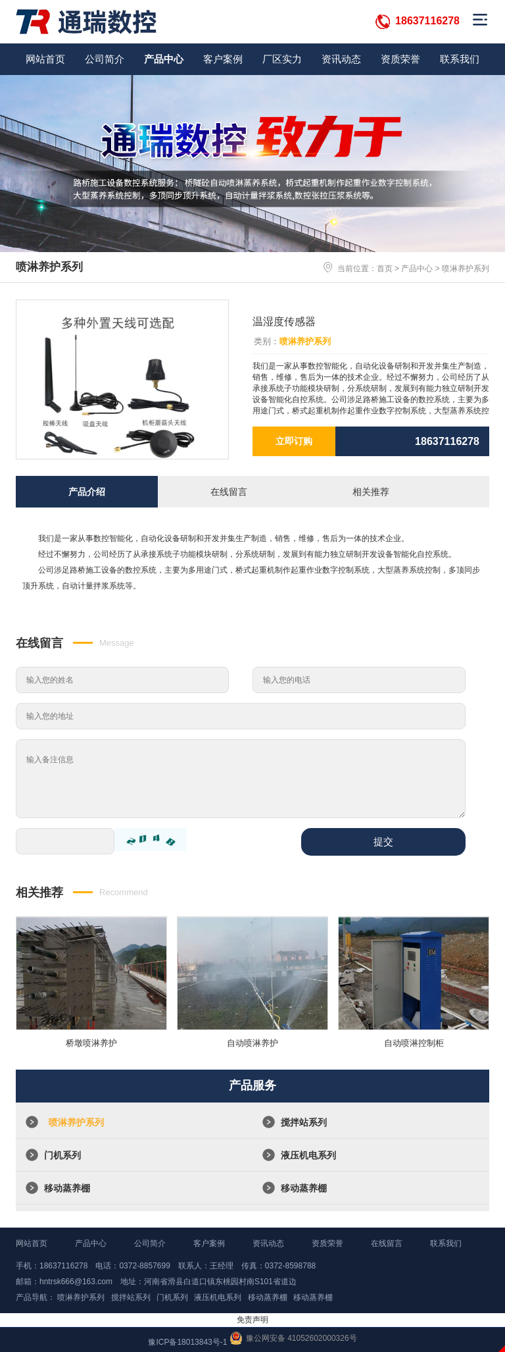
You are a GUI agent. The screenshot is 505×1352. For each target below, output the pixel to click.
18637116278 (427, 20)
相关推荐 (370, 491)
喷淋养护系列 (465, 268)
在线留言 (228, 491)
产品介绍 (86, 491)
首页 (385, 268)
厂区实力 (282, 59)
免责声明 (252, 1319)
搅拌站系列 (304, 1122)
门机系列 (62, 1155)
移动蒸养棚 (67, 1188)
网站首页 (45, 59)
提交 (383, 841)
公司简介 (104, 59)
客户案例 (223, 59)
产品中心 (163, 59)
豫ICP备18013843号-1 (187, 1342)
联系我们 (459, 59)
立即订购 (294, 441)
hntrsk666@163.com (75, 1281)
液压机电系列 (308, 1155)
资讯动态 (341, 59)
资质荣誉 (400, 59)
